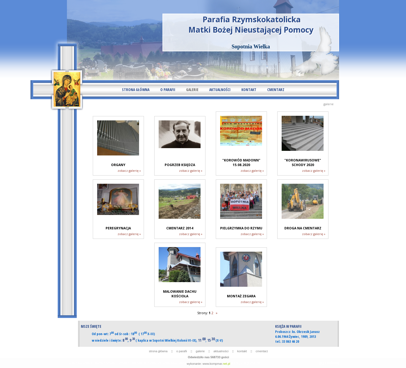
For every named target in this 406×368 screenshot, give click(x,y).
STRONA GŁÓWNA (135, 89)
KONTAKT (248, 89)
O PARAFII (167, 89)
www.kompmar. (216, 363)
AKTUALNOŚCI (219, 89)
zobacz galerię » (129, 171)
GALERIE (192, 89)
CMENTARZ (275, 89)
